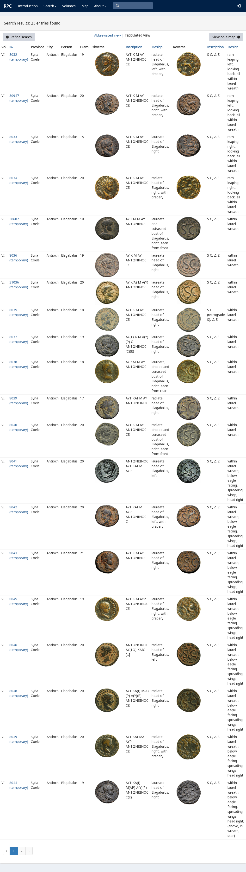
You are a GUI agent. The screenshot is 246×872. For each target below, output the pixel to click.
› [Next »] (29, 850)
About (100, 6)
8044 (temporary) (18, 785)
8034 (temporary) (18, 180)
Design (157, 47)
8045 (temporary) (18, 601)
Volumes (69, 6)
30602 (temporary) (18, 221)
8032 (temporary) (18, 57)
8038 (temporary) (18, 364)
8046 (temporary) (18, 647)
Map (84, 6)
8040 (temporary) (18, 427)
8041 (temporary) (18, 463)
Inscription (134, 47)
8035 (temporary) (18, 312)
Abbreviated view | (109, 35)
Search (49, 6)
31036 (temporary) (18, 284)
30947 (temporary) (18, 98)
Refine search (19, 37)
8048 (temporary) (18, 693)
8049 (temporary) (18, 739)
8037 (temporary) (18, 339)
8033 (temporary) (18, 139)
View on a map (226, 37)
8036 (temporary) (18, 257)
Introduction (28, 6)
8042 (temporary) (18, 509)
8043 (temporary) (18, 555)
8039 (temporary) (18, 400)
